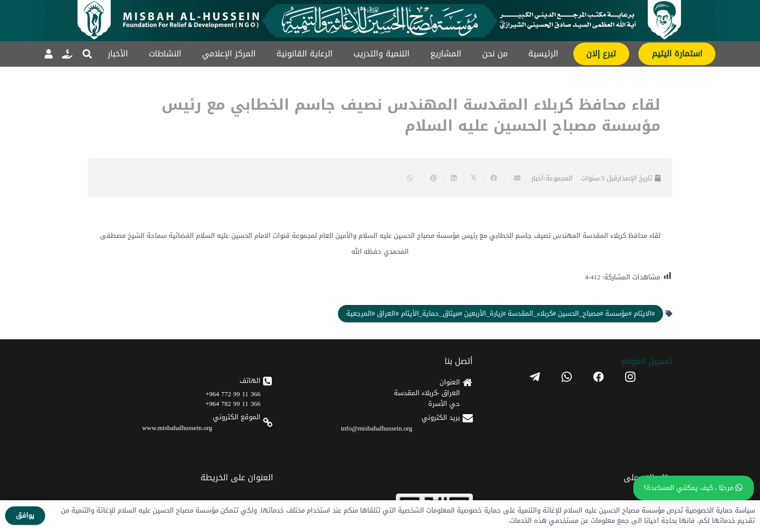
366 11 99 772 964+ (233, 393)
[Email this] (514, 178)
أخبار (537, 178)
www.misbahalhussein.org (177, 427)
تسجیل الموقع (646, 361)
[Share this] (494, 178)
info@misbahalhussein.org (376, 428)
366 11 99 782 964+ (233, 403)
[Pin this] (434, 178)
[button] (87, 54)
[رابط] (67, 54)
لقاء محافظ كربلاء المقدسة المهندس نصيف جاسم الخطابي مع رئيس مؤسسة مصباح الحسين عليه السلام (411, 115)
